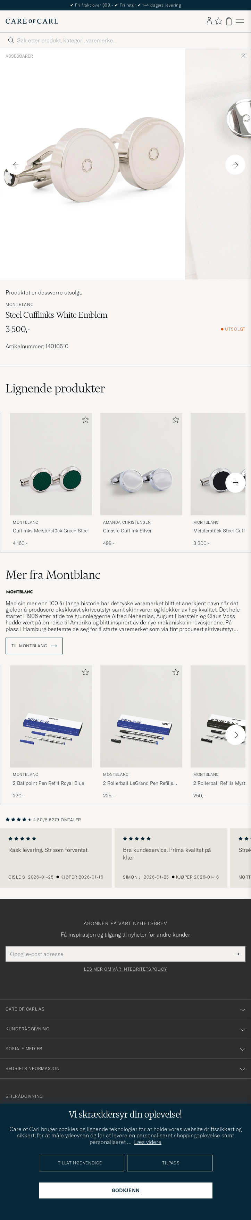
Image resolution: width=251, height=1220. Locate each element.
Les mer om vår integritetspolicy (125, 969)
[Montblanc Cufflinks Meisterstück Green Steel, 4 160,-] (51, 480)
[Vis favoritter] (218, 21)
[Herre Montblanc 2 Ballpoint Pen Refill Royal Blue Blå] (51, 716)
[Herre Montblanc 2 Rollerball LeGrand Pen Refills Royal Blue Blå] (141, 716)
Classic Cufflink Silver (127, 531)
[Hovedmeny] (240, 21)
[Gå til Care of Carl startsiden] (32, 21)
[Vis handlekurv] (229, 21)
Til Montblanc (34, 646)
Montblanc (19, 304)
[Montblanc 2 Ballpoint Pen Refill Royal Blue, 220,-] (51, 732)
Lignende (55, 388)
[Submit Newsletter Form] (236, 954)
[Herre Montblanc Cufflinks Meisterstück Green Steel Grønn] (51, 464)
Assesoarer (19, 56)
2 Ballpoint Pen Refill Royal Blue (48, 783)
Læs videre (147, 1142)
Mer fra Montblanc (53, 574)
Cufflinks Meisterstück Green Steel (51, 531)
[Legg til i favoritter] (84, 421)
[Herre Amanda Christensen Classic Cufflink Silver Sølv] (141, 464)
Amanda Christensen (127, 522)
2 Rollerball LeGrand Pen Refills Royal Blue (138, 783)
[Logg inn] (209, 21)
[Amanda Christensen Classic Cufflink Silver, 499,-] (141, 480)
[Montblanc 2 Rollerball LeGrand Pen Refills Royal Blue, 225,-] (141, 732)
